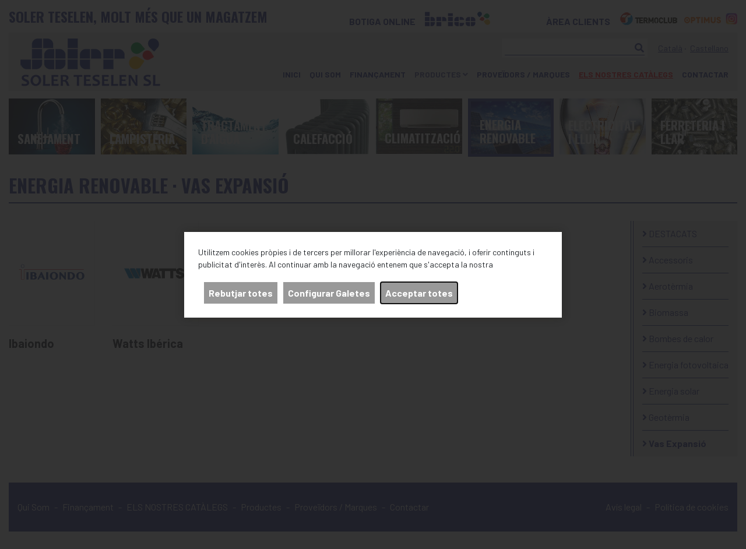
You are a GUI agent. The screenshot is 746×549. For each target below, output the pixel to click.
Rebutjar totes (241, 292)
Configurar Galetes (329, 292)
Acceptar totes (419, 292)
